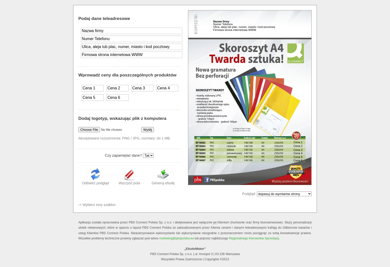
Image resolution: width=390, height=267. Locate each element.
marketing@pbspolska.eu (176, 238)
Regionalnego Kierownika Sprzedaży (254, 238)
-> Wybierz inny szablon (97, 205)
